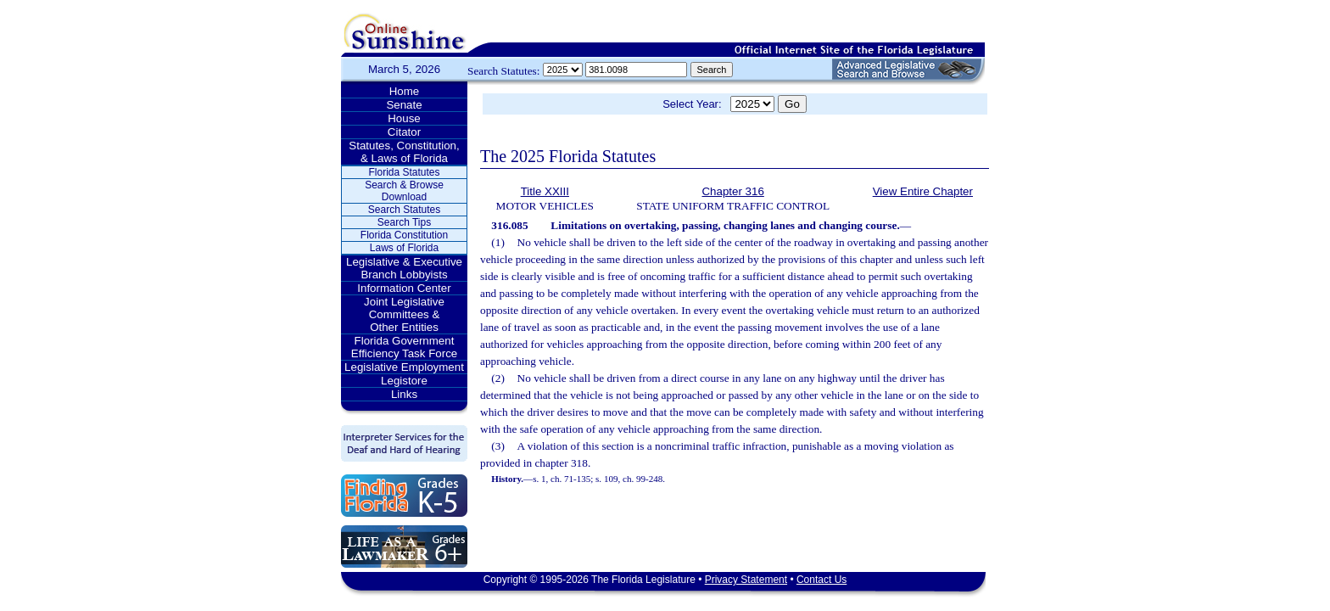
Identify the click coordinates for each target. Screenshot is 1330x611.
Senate (404, 104)
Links (404, 394)
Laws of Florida (404, 248)
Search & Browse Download (404, 191)
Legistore (404, 380)
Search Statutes (404, 210)
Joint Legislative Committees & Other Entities (404, 314)
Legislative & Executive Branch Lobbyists (404, 268)
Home (404, 91)
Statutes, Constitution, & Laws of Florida (404, 152)
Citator (404, 132)
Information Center (403, 288)
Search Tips (404, 222)
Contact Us (821, 580)
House (404, 118)
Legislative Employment (404, 367)
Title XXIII (545, 191)
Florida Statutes (403, 172)
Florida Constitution (404, 235)
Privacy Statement (746, 580)
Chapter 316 (732, 191)
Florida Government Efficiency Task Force (404, 347)
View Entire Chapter (923, 191)
